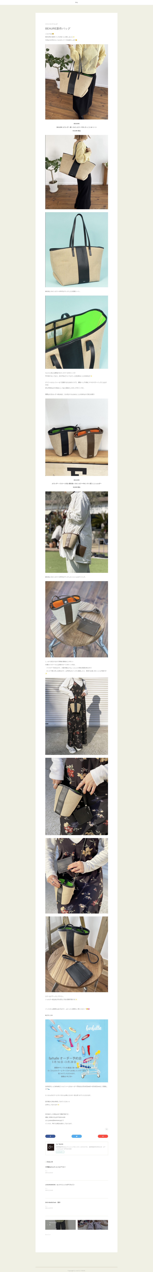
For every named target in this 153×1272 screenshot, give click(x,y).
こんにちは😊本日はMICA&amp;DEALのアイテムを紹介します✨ (62, 1170)
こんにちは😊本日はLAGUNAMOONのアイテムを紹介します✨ (62, 1188)
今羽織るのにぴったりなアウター (55, 1167)
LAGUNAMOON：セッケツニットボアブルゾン (59, 1184)
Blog (76, 2)
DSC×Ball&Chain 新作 (52, 1202)
